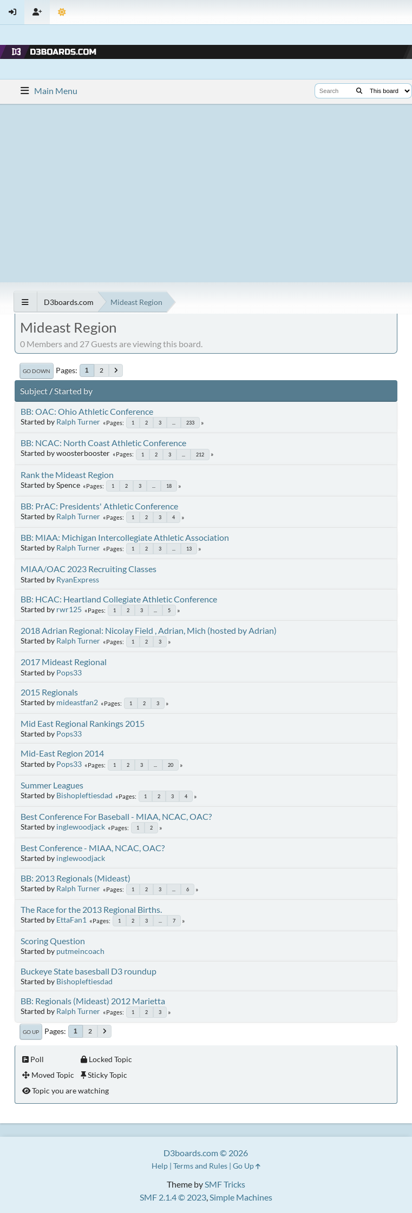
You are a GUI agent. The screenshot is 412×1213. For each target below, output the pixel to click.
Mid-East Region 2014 (62, 753)
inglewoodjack (80, 826)
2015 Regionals (49, 692)
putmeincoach (80, 951)
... (173, 423)
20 (170, 765)
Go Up (31, 1032)
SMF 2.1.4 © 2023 (173, 1197)
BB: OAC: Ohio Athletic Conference (87, 411)
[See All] (25, 302)
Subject (34, 391)
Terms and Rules (200, 1165)
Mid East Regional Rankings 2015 (83, 723)
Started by (73, 391)
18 (169, 486)
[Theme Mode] (62, 12)
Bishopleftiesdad (84, 795)
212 (200, 455)
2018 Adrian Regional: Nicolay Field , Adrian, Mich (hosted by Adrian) (149, 630)
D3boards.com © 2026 (206, 1153)
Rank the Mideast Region (67, 474)
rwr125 (69, 609)
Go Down (36, 371)
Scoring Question (53, 941)
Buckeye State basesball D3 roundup (88, 971)
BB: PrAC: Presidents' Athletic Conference (99, 506)
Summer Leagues (52, 785)
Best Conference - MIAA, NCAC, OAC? (93, 848)
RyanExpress (77, 579)
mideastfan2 (77, 702)
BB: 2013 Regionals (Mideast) (75, 878)
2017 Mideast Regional (64, 662)
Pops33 (69, 672)
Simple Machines (241, 1197)
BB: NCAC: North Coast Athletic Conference (103, 443)
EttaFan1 (71, 919)
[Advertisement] (206, 193)
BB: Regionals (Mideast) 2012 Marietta (93, 1001)
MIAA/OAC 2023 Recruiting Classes (88, 569)
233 (190, 423)
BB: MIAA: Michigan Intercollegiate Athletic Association (125, 537)
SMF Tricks (225, 1184)
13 (189, 549)
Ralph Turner (78, 421)
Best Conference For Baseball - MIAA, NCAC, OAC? (116, 816)
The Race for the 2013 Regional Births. (91, 909)
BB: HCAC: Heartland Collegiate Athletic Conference (119, 599)
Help (160, 1165)
